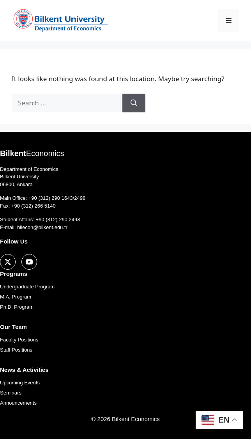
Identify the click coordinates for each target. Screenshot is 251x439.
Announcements (18, 403)
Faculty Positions (19, 340)
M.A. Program (15, 297)
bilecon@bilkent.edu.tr (42, 227)
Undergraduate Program (27, 287)
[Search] (133, 103)
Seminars (10, 393)
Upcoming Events (20, 383)
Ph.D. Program (17, 307)
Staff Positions (16, 350)
